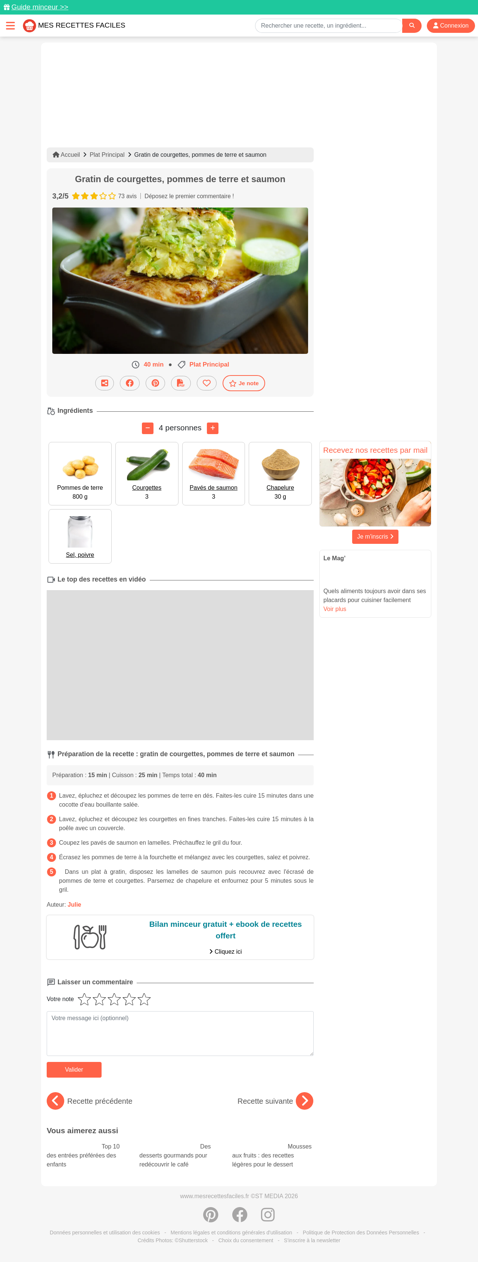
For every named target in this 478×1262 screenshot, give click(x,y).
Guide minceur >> (39, 7)
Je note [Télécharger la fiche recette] (244, 383)
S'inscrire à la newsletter (312, 1240)
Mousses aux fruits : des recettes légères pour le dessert (272, 1155)
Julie (74, 904)
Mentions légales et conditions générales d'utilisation (231, 1232)
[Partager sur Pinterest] (155, 383)
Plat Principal (107, 155)
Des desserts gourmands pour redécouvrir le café (175, 1155)
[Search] (412, 25)
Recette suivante (275, 1101)
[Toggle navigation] (10, 26)
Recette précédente (90, 1101)
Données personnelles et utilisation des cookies (105, 1232)
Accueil (66, 155)
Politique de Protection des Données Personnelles (361, 1232)
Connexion (451, 25)
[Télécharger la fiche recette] (181, 383)
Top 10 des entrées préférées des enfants (83, 1155)
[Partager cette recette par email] (104, 383)
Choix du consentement (245, 1240)
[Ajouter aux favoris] (207, 383)
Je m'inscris (375, 536)
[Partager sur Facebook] (130, 383)
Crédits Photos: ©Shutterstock (172, 1240)
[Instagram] (268, 1219)
